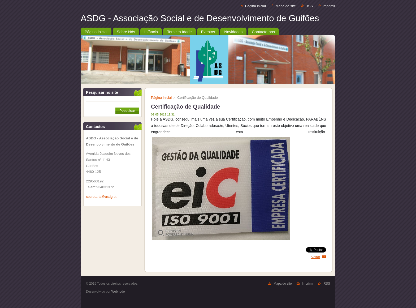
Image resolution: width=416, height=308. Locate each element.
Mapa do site (286, 6)
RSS (309, 6)
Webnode (118, 291)
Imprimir (329, 6)
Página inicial (255, 6)
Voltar (315, 257)
